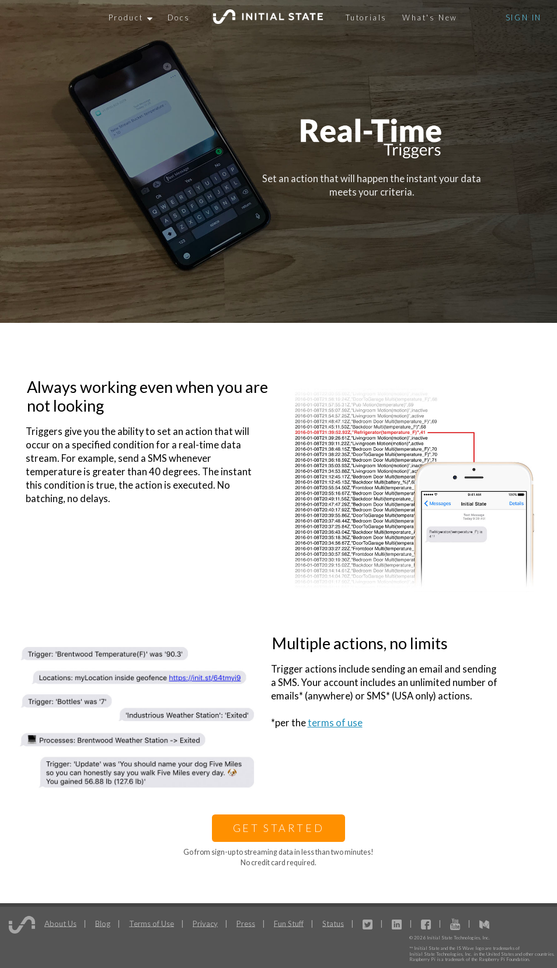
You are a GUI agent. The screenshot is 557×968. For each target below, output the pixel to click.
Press (245, 923)
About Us (60, 923)
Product (130, 17)
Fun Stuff (289, 923)
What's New (430, 17)
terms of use (335, 723)
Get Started (279, 827)
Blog (102, 923)
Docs (179, 17)
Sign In (524, 17)
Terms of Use (151, 923)
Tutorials (366, 17)
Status (333, 923)
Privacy (205, 923)
